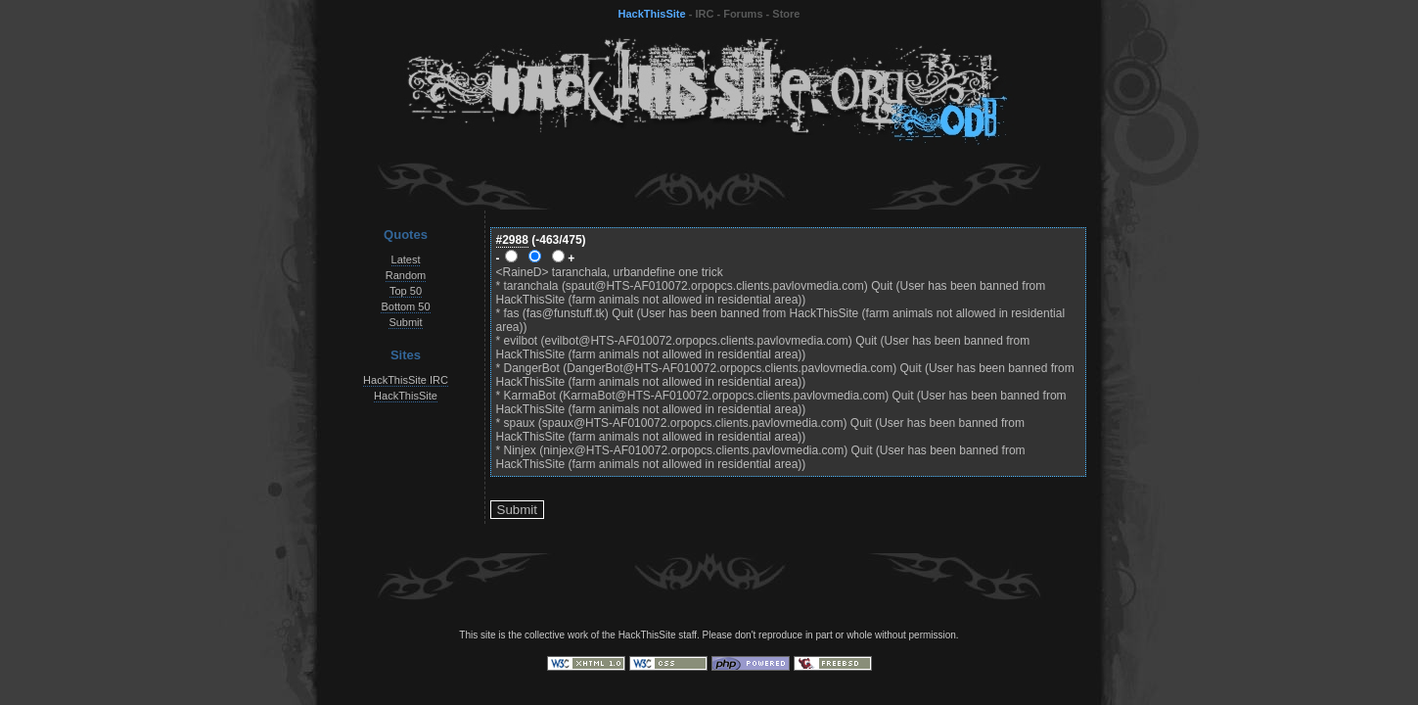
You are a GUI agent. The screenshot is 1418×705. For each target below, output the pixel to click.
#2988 (512, 240)
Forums (742, 14)
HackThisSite (652, 14)
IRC (704, 14)
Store (786, 14)
